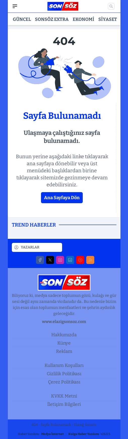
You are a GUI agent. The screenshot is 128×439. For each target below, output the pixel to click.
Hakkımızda (64, 335)
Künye (64, 343)
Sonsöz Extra (52, 19)
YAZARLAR (26, 247)
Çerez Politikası (64, 382)
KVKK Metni (64, 396)
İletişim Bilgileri (64, 404)
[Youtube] (80, 260)
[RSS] (90, 260)
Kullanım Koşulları (64, 365)
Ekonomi (83, 19)
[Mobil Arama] (111, 6)
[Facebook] (40, 260)
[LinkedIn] (70, 260)
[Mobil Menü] (15, 6)
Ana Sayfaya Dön (62, 197)
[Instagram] (60, 260)
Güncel (22, 19)
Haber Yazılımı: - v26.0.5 (64, 434)
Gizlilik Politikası (64, 373)
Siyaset (107, 19)
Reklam (64, 351)
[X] (50, 260)
